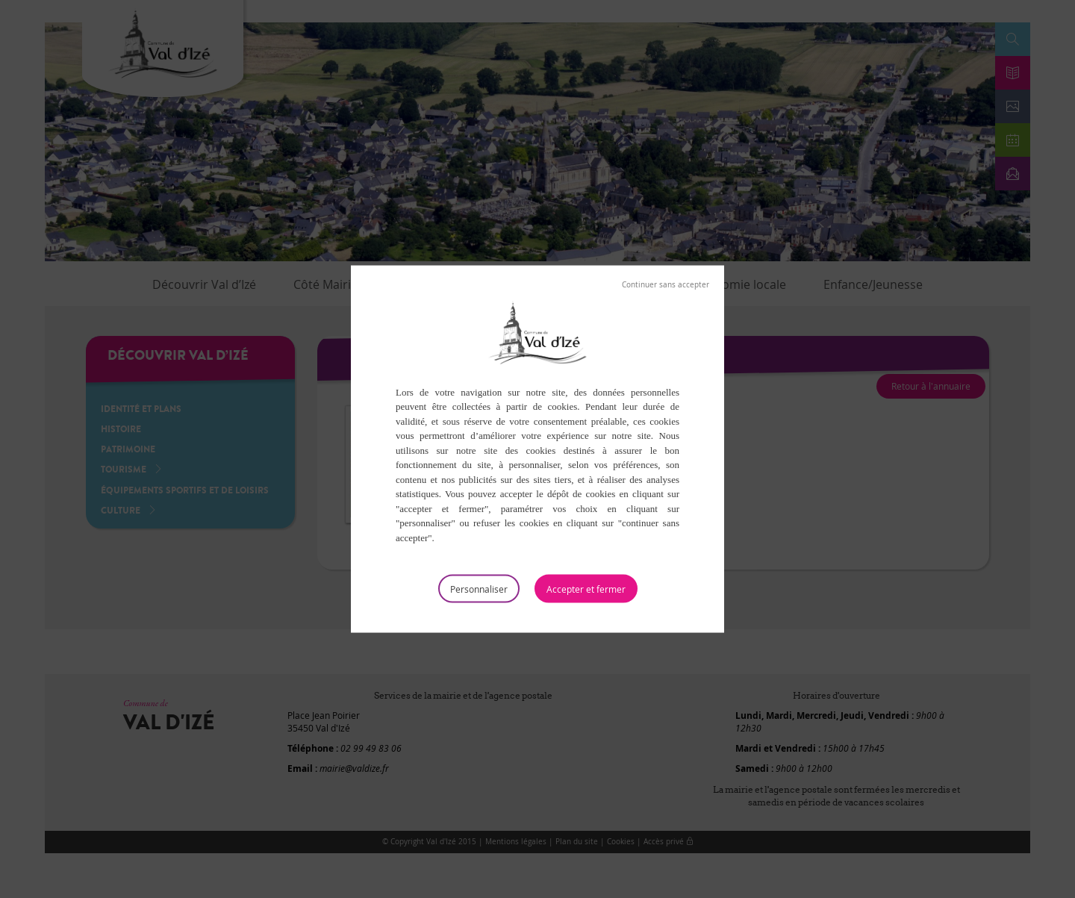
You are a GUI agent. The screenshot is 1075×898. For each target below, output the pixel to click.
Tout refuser (665, 284)
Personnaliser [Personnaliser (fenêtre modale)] (479, 589)
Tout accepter (586, 589)
